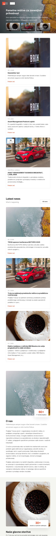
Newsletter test (14, 73)
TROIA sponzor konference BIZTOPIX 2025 (24, 242)
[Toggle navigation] (6, 3)
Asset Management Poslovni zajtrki (21, 122)
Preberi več (11, 81)
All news (45, 201)
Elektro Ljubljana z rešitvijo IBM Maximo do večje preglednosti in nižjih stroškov (26, 347)
